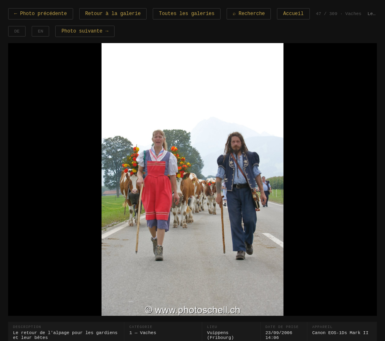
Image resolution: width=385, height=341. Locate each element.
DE (16, 31)
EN (40, 31)
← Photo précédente (40, 14)
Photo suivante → (84, 31)
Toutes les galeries (186, 14)
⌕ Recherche (249, 14)
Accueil (293, 14)
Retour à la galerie (113, 14)
